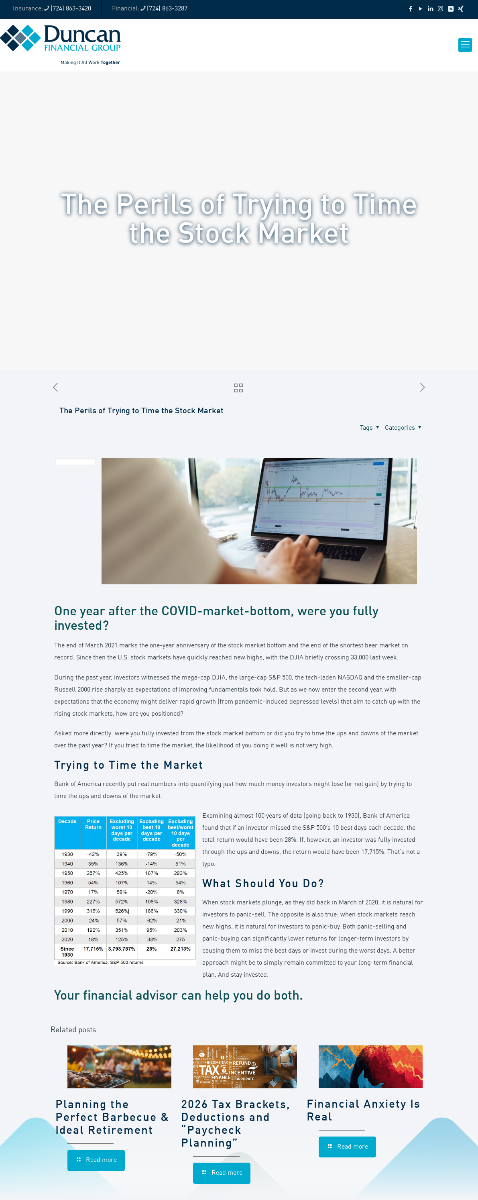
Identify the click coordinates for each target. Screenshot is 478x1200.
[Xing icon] (461, 9)
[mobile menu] (465, 45)
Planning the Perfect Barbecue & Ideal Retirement (112, 1118)
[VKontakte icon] (450, 9)
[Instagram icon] (440, 9)
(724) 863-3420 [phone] (71, 9)
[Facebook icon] (410, 9)
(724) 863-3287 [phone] (167, 9)
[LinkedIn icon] (430, 9)
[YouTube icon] (420, 9)
